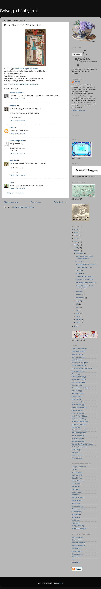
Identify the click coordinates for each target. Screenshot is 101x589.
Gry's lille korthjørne (79, 382)
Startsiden (36, 202)
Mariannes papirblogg (79, 424)
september (80, 298)
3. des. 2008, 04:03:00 (17, 120)
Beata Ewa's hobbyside (80, 363)
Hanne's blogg (77, 391)
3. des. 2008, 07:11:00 (17, 153)
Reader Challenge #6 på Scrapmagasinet (84, 257)
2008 (76, 251)
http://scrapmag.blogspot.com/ (26, 69)
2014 (76, 232)
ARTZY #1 (79, 270)
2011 (76, 242)
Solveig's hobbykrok (18, 10)
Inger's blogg (76, 399)
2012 (76, 238)
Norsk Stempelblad (78, 543)
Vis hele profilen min (79, 110)
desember (80, 253)
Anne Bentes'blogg (78, 351)
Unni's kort (75, 452)
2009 (76, 248)
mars (78, 316)
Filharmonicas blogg (79, 377)
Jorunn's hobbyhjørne (79, 407)
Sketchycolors (77, 511)
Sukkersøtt (75, 520)
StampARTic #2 (81, 273)
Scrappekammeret (78, 509)
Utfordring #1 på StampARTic (86, 283)
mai (77, 310)
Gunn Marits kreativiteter (80, 388)
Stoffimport (75, 557)
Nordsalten (75, 495)
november (80, 292)
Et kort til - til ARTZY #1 (84, 267)
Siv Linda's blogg (78, 438)
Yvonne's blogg (77, 458)
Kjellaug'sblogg (77, 410)
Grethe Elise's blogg (79, 379)
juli (77, 304)
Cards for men (77, 478)
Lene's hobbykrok (78, 413)
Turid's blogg (76, 450)
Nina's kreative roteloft (79, 430)
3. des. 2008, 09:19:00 (17, 188)
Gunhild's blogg (77, 385)
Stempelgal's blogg (78, 441)
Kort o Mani (76, 489)
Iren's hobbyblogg (78, 405)
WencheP (13, 160)
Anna (12, 127)
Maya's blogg (76, 427)
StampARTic (76, 517)
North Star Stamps (78, 545)
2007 (76, 326)
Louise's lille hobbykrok (80, 416)
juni (77, 307)
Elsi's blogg (76, 374)
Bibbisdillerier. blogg (79, 365)
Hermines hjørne (77, 393)
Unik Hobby (76, 562)
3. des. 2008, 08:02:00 (17, 175)
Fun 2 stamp (76, 483)
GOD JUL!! (79, 261)
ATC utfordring (77, 472)
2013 (76, 235)
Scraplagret (76, 503)
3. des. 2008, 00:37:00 (17, 98)
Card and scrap (77, 475)
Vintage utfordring (78, 526)
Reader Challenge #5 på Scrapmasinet (84, 287)
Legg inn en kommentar (15, 193)
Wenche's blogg (77, 455)
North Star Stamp (78, 497)
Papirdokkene (76, 500)
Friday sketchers (77, 481)
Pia (11, 182)
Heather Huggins (16, 92)
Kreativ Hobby (77, 492)
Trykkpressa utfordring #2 (85, 280)
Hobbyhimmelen (77, 537)
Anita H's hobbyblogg (79, 349)
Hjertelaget (75, 486)
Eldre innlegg (59, 202)
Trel (73, 560)
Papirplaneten (76, 551)
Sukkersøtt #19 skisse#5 (84, 277)
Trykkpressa (76, 523)
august (78, 301)
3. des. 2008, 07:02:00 (17, 134)
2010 (76, 245)
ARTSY (74, 469)
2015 (76, 229)
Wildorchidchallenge (79, 528)
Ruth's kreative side (78, 435)
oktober (79, 295)
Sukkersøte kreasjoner (79, 447)
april (77, 313)
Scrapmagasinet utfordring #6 (86, 264)
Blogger (60, 583)
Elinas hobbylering (78, 371)
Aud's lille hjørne (77, 360)
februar (79, 319)
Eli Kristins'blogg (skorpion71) (82, 368)
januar (78, 322)
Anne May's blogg (78, 357)
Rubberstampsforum (79, 433)
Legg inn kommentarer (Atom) (23, 207)
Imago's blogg (77, 396)
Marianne (13, 106)
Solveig (77, 82)
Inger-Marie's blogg (78, 402)
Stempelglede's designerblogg (82, 444)
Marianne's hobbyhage (80, 421)
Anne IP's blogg (77, 354)
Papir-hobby (76, 548)
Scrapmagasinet (77, 506)
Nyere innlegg (11, 202)
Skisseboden (76, 514)
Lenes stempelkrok (17, 141)
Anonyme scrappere (79, 467)
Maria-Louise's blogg (79, 419)
